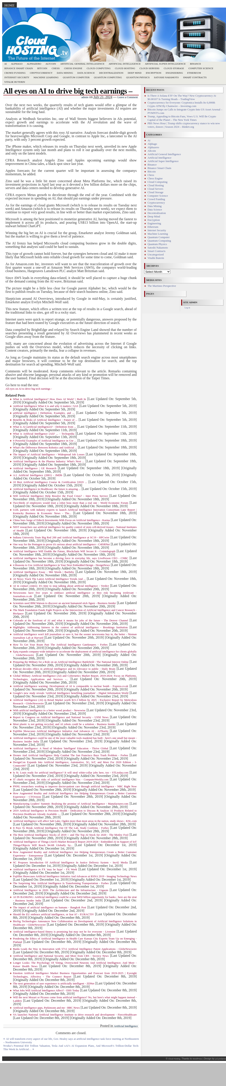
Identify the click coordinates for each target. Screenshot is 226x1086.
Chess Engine (73, 68)
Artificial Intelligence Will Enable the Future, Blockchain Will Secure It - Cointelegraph (64, 551)
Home (9, 5)
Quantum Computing (108, 77)
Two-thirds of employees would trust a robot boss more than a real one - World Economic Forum (70, 502)
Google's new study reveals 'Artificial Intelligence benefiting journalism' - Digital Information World (70, 693)
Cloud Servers (149, 68)
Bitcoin (42, 68)
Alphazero (34, 64)
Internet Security (16, 77)
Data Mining (65, 73)
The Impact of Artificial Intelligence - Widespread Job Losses (48, 454)
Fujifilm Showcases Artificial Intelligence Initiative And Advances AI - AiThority (60, 731)
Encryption (153, 73)
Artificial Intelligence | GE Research (34, 468)
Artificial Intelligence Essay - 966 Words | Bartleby (43, 572)
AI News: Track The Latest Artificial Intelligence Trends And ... (49, 578)
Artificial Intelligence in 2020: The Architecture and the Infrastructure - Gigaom (60, 890)
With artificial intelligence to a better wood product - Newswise (49, 710)
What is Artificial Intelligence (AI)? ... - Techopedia (43, 433)
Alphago (17, 64)
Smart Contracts (195, 77)
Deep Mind (134, 73)
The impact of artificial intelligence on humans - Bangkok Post (49, 907)
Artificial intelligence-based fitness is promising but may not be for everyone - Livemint (64, 931)
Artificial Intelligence (125, 64)
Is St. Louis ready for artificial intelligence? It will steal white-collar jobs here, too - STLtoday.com (70, 772)
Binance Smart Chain (18, 68)
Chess (56, 68)
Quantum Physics (138, 77)
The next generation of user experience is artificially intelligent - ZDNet (53, 983)
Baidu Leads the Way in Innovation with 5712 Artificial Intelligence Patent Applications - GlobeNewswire (75, 948)
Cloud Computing (99, 68)
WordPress (197, 1059)
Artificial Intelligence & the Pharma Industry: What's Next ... (48, 461)
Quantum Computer (76, 77)
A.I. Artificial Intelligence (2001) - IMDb (37, 475)
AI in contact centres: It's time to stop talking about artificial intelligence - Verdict (61, 585)
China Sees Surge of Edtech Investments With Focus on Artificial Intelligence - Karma (61, 520)
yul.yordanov (220, 1059)
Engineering (174, 73)
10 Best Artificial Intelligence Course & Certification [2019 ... (50, 482)
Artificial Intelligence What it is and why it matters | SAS (45, 406)
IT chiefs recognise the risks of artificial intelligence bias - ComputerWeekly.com (60, 779)
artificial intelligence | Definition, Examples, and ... (43, 413)
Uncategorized (155, 254)
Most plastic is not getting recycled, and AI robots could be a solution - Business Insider (64, 724)
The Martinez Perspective (161, 285)
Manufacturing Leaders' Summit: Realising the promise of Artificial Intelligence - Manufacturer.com (70, 803)
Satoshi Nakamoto (166, 77)
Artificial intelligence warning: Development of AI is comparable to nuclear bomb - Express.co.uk (70, 686)
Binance (195, 64)
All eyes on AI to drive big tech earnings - (28, 388)
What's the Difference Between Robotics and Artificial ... (45, 447)
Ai (5, 64)
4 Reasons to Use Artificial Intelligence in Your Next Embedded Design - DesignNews (61, 565)
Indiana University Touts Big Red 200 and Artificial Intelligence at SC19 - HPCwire (61, 537)
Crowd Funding (15, 73)
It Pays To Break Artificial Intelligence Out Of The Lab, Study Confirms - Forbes (61, 827)
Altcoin (50, 64)
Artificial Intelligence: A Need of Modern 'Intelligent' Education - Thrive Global (60, 748)
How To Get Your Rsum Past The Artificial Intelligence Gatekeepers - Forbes (60, 644)
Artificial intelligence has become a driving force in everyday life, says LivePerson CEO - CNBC (70, 558)
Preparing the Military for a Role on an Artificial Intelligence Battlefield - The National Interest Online (71, 661)
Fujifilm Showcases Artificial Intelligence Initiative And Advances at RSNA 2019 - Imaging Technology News (75, 876)
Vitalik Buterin (14, 82)
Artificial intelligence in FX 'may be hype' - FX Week (45, 869)
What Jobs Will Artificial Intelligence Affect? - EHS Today (46, 990)
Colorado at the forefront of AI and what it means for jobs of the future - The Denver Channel (70, 620)
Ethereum (194, 73)
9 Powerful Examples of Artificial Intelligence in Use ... (44, 440)
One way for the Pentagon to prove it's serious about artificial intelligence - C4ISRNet (61, 544)
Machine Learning (46, 77)
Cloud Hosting (125, 68)
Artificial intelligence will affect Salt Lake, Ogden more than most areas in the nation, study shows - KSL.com (75, 821)
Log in (187, 307)
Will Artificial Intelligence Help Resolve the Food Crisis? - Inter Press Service (60, 496)
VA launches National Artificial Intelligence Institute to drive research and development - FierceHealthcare (75, 1014)
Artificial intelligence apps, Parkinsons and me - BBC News (46, 1007)
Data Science (86, 73)
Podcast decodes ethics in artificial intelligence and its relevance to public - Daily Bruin (64, 668)
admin (84, 97)
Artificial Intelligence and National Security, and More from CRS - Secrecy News (61, 955)
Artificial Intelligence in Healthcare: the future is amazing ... (47, 489)
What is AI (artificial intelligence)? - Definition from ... (44, 426)
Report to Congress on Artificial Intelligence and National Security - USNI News (60, 717)
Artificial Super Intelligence (165, 64)
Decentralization (111, 73)
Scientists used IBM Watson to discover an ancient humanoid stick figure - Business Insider (64, 603)
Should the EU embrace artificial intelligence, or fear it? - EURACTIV (53, 914)
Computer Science (200, 68)
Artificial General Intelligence (82, 64)
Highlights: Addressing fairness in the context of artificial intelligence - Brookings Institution (70, 627)
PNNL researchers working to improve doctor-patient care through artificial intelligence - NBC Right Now (75, 786)
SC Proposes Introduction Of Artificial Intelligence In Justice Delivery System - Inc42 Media (70, 862)
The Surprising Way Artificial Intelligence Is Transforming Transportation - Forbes (61, 883)
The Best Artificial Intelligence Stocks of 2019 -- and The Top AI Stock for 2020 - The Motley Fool (70, 834)
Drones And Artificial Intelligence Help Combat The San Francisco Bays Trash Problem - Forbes (70, 755)
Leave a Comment (128, 97)
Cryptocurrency (41, 73)
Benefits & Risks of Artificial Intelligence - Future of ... (45, 419)
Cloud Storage (174, 68)
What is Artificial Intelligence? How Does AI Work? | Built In (49, 399)
